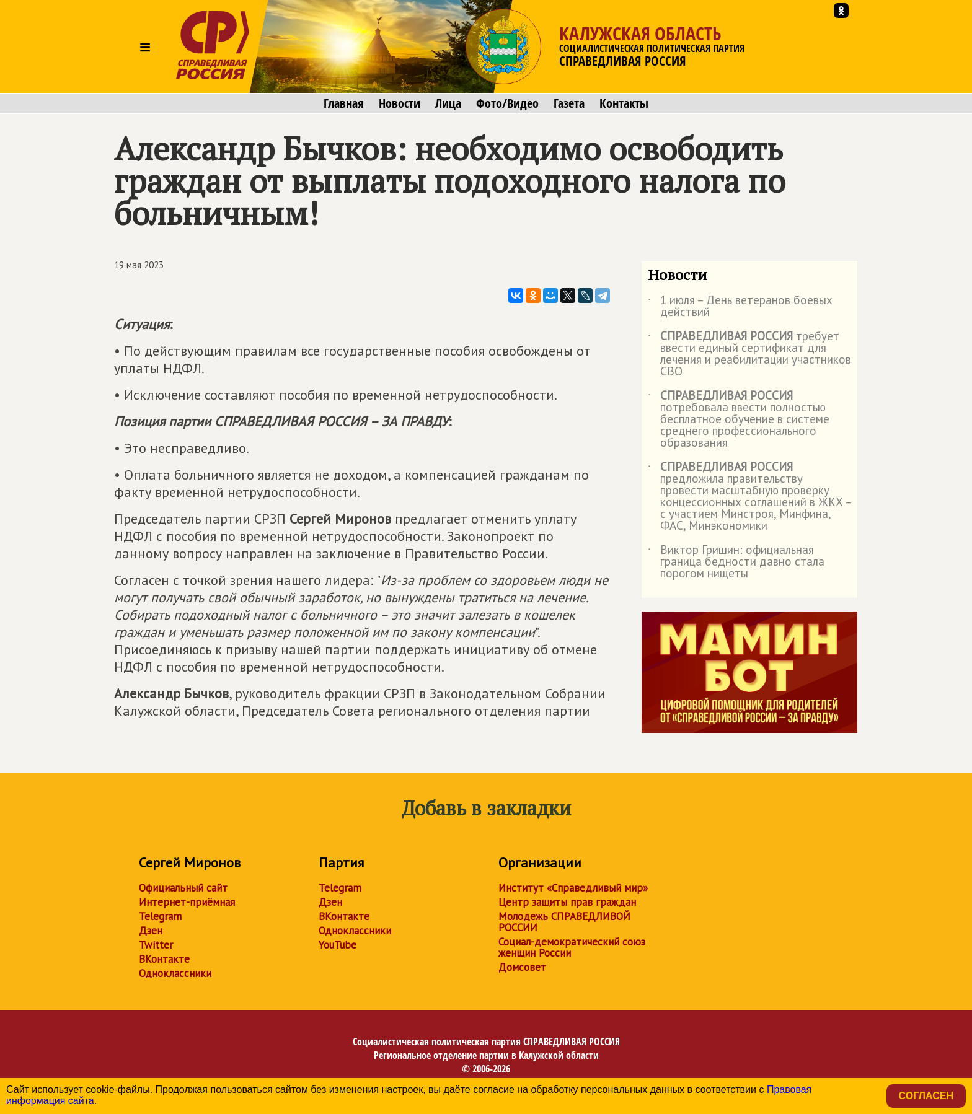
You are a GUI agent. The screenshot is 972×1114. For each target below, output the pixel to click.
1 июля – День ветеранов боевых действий (740, 306)
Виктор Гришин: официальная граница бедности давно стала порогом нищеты (736, 562)
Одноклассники (175, 973)
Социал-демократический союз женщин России (571, 947)
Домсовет (522, 967)
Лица (448, 103)
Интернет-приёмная (187, 902)
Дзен (150, 930)
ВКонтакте (164, 959)
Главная (344, 103)
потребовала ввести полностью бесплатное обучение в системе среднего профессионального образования (738, 420)
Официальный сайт (183, 887)
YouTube (337, 944)
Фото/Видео (507, 103)
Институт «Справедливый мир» (573, 887)
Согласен (926, 1095)
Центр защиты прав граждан (567, 902)
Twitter (156, 944)
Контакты (623, 103)
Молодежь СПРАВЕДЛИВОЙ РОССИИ (564, 922)
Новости (399, 103)
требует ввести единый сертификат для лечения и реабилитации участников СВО (749, 354)
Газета (569, 103)
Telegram (160, 916)
